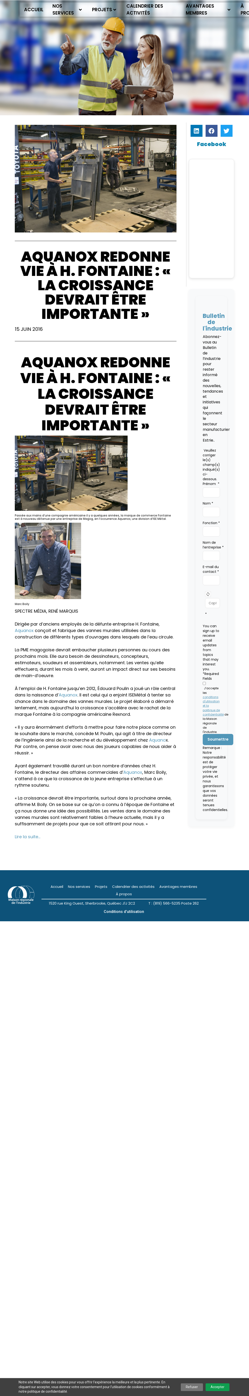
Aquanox (24, 630)
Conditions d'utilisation (124, 912)
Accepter (217, 1387)
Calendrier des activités (144, 10)
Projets (104, 9)
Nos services (67, 10)
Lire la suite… (27, 837)
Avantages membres (208, 10)
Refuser (192, 1387)
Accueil (33, 9)
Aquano (157, 740)
